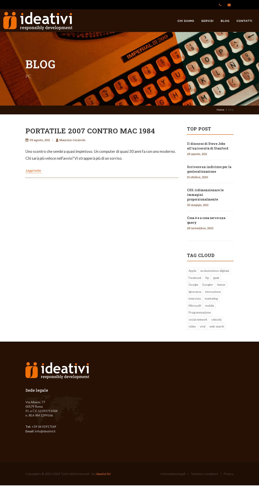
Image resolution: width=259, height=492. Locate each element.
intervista (195, 298)
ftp (207, 278)
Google (193, 284)
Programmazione (200, 312)
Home (220, 109)
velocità (216, 319)
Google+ (207, 284)
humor (221, 284)
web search (216, 326)
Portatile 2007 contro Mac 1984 (90, 130)
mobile (209, 305)
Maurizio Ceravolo (70, 140)
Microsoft (195, 305)
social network (198, 319)
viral (202, 326)
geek (216, 278)
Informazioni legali (172, 474)
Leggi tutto (33, 170)
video (192, 326)
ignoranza (195, 291)
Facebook (195, 278)
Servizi (207, 21)
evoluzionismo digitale (214, 270)
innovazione (213, 291)
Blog (225, 21)
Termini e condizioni (204, 474)
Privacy (229, 474)
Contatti (244, 21)
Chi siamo (186, 21)
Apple (192, 270)
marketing (211, 298)
